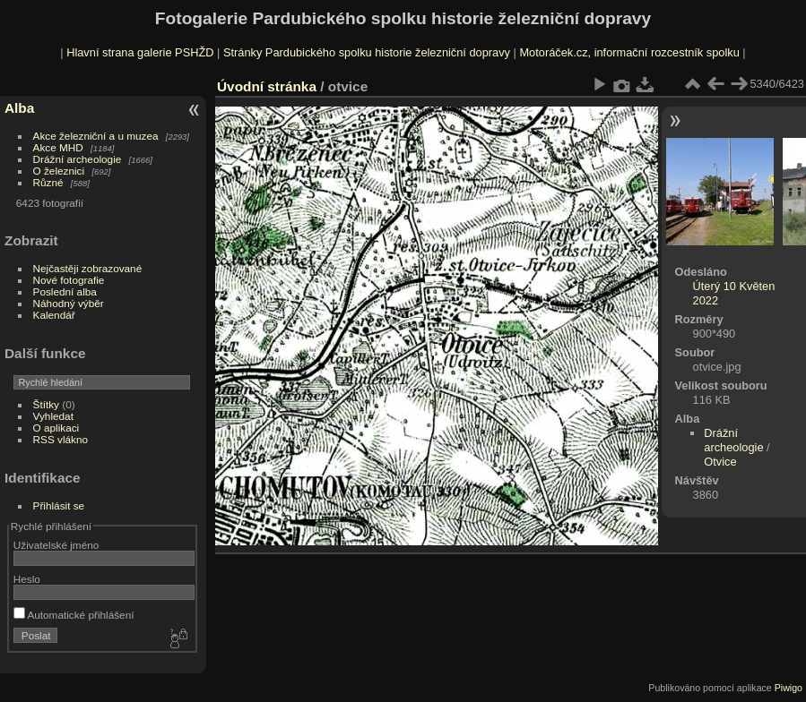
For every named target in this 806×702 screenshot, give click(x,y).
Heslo (26, 579)
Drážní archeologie (77, 159)
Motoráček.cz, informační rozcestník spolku (629, 52)
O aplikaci (56, 427)
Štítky (46, 404)
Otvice (720, 461)
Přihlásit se (59, 505)
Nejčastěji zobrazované (88, 268)
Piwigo (788, 687)
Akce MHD (58, 147)
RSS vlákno (60, 439)
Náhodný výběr (68, 303)
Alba (19, 108)
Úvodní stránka (266, 86)
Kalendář (54, 315)
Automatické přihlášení (73, 615)
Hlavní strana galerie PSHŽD (139, 52)
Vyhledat (53, 416)
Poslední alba (65, 291)
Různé (48, 182)
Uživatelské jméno (56, 545)
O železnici (59, 170)
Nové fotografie (69, 280)
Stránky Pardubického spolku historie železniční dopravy (366, 52)
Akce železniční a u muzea (96, 135)
